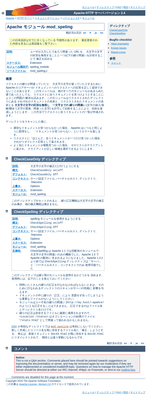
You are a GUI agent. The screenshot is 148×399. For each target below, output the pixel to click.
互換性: (16, 250)
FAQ (118, 7)
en (84, 32)
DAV (14, 326)
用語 (125, 7)
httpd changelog (120, 43)
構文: (15, 170)
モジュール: (19, 194)
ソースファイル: (16, 70)
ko (102, 32)
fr (90, 32)
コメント (116, 62)
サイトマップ (137, 7)
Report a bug (118, 52)
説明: (10, 51)
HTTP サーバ (24, 18)
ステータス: (14, 62)
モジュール (88, 7)
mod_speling (60, 326)
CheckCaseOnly (118, 30)
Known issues (118, 47)
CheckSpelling (117, 33)
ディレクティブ (105, 7)
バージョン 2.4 (71, 18)
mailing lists (128, 369)
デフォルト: (19, 174)
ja (96, 32)
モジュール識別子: (18, 66)
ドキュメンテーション (47, 18)
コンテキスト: (20, 178)
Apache (10, 18)
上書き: (16, 186)
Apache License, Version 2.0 (35, 384)
